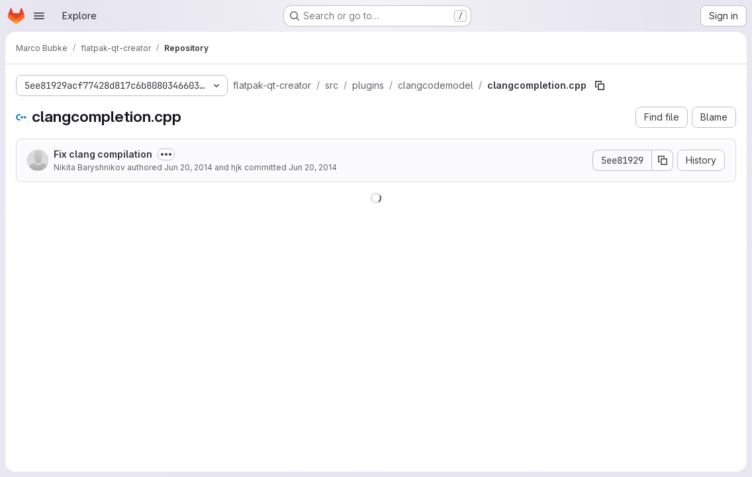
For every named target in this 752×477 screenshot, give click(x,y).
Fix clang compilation (103, 154)
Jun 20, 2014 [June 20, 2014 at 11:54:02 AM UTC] (313, 167)
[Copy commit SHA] (662, 160)
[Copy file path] (599, 85)
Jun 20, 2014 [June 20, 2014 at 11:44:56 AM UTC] (188, 167)
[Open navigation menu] (39, 15)
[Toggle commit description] (166, 154)
